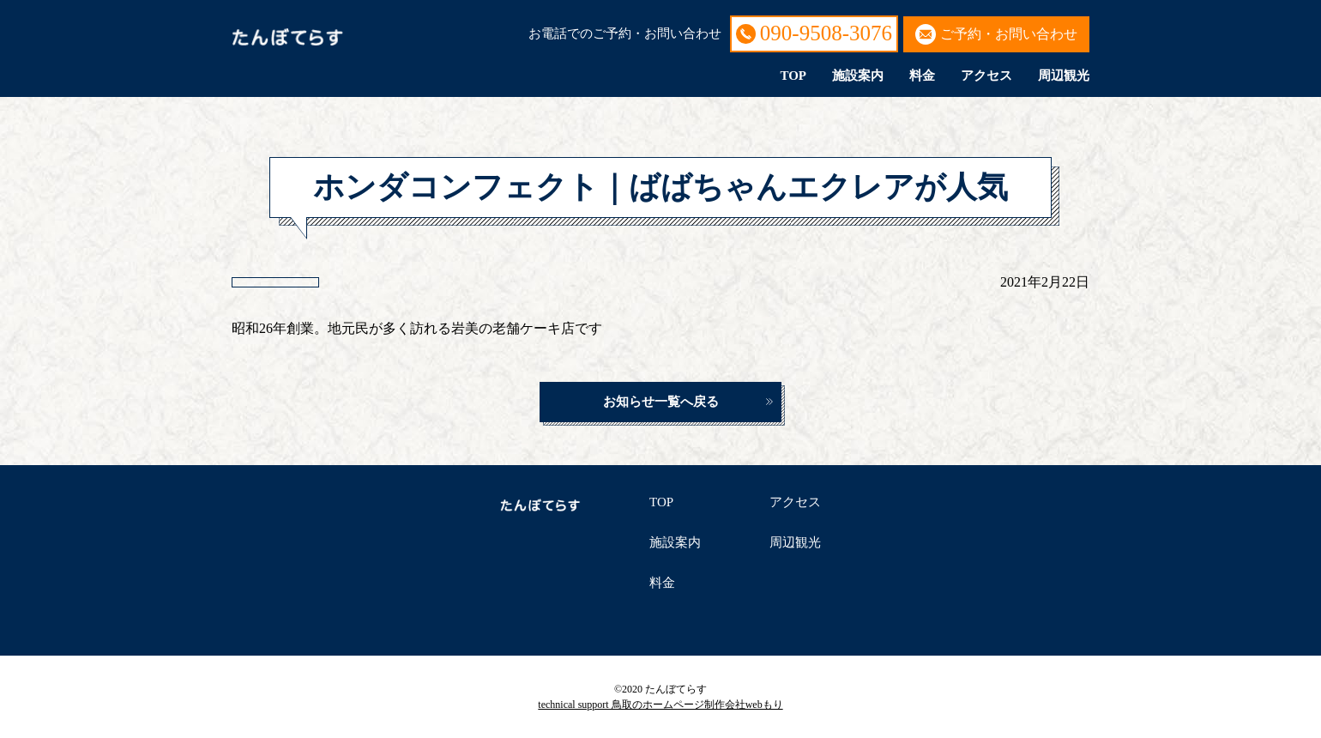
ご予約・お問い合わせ (1008, 34)
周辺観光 (1063, 75)
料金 (922, 75)
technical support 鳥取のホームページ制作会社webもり (660, 705)
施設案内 (858, 75)
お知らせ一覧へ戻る (661, 401)
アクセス (986, 75)
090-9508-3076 (826, 33)
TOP (793, 75)
